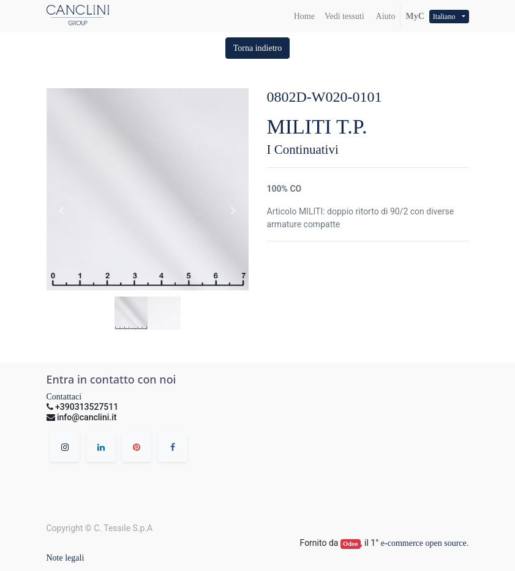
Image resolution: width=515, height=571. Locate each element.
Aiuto (385, 16)
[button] (257, 48)
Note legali (66, 557)
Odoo (350, 543)
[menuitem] (304, 16)
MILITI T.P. (317, 126)
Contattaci (64, 396)
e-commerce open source (424, 543)
